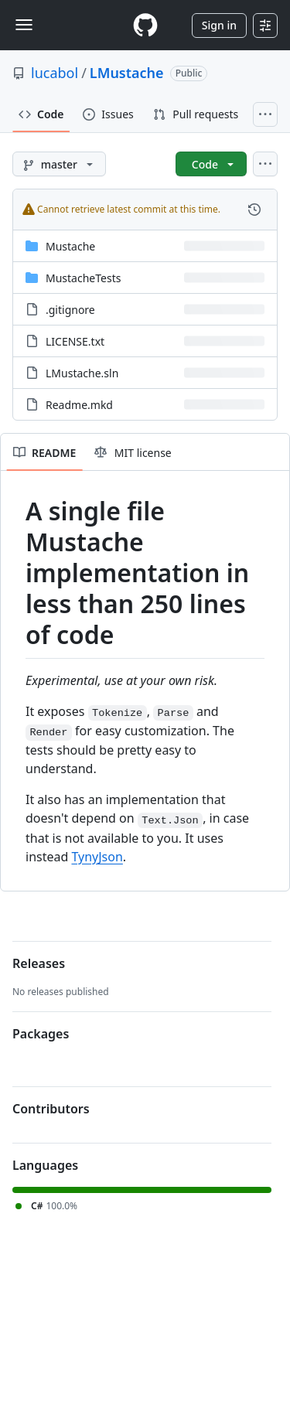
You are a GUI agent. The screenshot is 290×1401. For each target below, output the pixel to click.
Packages (40, 1033)
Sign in (219, 25)
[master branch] (59, 164)
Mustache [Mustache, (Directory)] (70, 246)
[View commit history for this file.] (254, 209)
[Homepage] (145, 25)
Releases (38, 963)
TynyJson (96, 856)
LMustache (127, 72)
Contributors (51, 1108)
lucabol (54, 72)
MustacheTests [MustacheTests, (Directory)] (83, 278)
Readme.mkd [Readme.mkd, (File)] (79, 404)
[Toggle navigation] (24, 24)
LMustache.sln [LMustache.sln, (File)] (82, 373)
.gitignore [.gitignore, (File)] (70, 309)
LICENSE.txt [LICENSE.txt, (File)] (75, 341)
